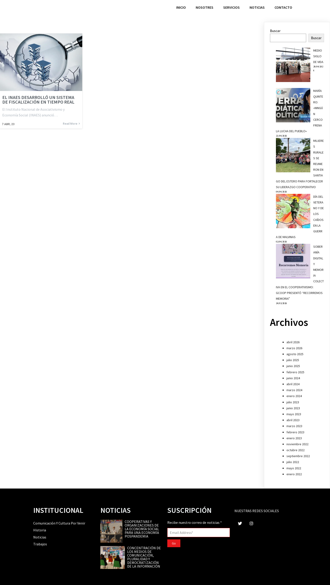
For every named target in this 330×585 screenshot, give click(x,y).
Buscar (275, 30)
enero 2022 (294, 474)
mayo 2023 (293, 414)
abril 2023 (293, 420)
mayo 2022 (293, 468)
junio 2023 (293, 408)
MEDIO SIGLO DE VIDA (318, 56)
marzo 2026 (294, 348)
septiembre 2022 (298, 456)
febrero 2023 (295, 432)
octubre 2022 (295, 450)
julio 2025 (292, 360)
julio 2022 (292, 462)
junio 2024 (293, 378)
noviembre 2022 (297, 444)
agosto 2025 (294, 354)
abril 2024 (293, 384)
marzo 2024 (294, 390)
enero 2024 (294, 396)
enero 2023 (294, 438)
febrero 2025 (295, 372)
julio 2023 (292, 402)
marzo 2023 (294, 426)
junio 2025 (293, 366)
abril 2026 (293, 342)
